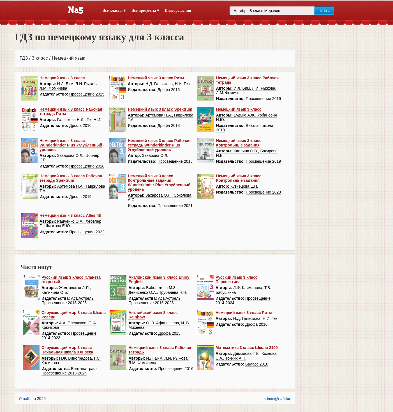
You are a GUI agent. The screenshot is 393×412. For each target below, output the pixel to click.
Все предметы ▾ (145, 10)
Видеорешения (178, 10)
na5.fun (29, 398)
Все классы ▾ (114, 10)
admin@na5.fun (277, 398)
